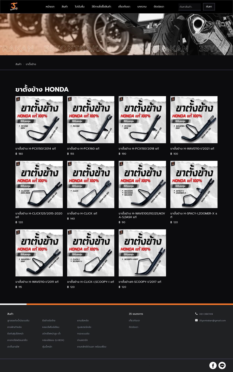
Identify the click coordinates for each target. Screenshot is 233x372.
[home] (13, 6)
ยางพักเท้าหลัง (14, 327)
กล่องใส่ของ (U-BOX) (53, 340)
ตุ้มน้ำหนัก (47, 346)
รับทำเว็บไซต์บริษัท (144, 365)
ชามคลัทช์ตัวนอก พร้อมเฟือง (91, 346)
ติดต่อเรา (159, 7)
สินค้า (65, 7)
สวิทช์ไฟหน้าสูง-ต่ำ (51, 333)
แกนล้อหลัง (83, 320)
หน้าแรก (50, 7)
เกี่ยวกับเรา (124, 7)
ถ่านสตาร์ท (82, 340)
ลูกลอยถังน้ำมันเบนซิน (18, 320)
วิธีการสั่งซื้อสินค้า (101, 7)
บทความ (142, 7)
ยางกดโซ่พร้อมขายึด (17, 340)
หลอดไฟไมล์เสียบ (50, 327)
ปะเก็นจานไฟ (13, 346)
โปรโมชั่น (79, 7)
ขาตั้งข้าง (31, 64)
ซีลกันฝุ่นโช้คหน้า (15, 333)
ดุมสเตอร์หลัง (84, 327)
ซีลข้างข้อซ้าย (48, 320)
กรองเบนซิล (83, 333)
